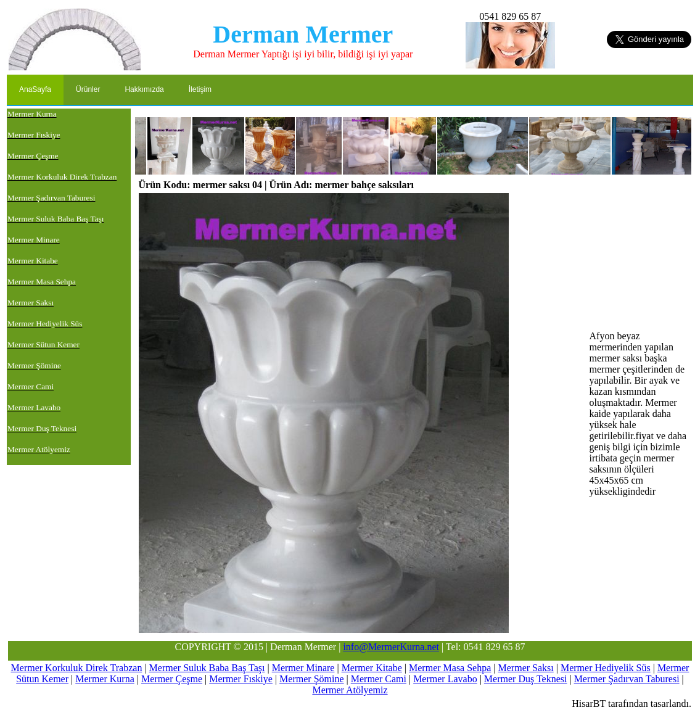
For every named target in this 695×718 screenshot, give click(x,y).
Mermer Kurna (104, 679)
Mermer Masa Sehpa (450, 667)
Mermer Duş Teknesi (525, 679)
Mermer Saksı (526, 667)
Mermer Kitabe (372, 667)
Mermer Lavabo (445, 679)
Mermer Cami (378, 679)
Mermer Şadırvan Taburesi (627, 679)
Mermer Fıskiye (241, 679)
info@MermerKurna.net (391, 647)
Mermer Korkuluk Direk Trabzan (76, 667)
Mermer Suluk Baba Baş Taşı (207, 667)
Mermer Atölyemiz (349, 690)
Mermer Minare (303, 667)
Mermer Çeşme (171, 679)
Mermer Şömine (311, 679)
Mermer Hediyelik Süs (606, 667)
